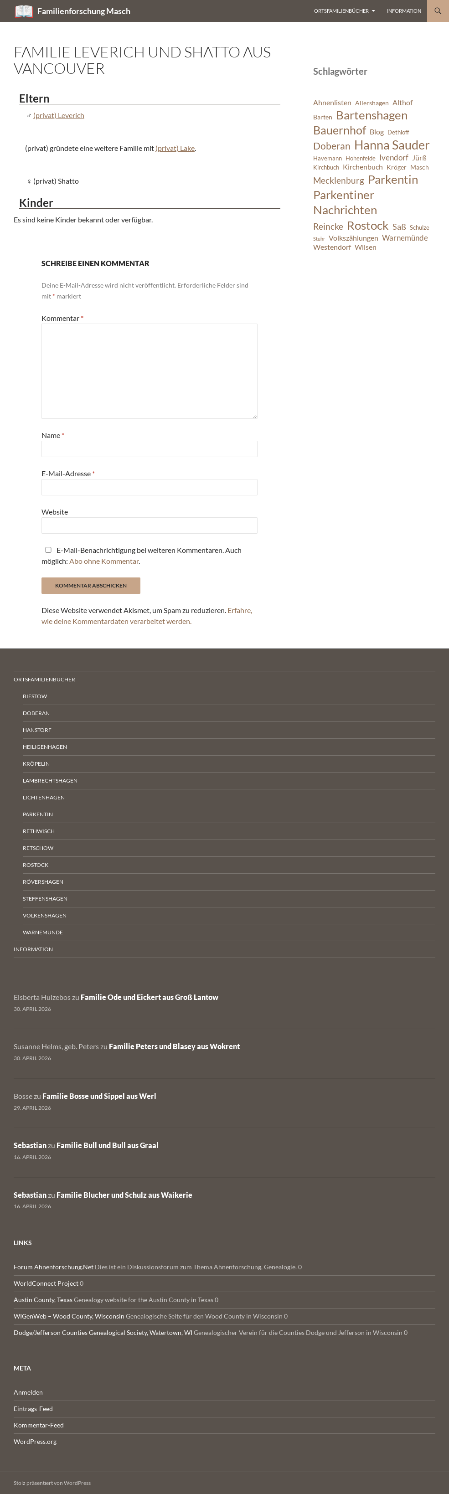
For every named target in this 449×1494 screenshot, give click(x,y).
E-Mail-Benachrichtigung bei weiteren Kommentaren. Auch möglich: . (141, 555)
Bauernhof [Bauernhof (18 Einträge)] (339, 130)
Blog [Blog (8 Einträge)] (377, 132)
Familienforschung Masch (83, 11)
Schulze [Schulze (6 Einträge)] (419, 227)
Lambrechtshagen (50, 780)
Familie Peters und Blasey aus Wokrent (174, 1046)
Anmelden (28, 1392)
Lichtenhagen (44, 797)
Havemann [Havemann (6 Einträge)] (327, 158)
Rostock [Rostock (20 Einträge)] (368, 225)
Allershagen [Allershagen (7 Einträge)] (372, 103)
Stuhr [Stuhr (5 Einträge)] (319, 239)
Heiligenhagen (45, 746)
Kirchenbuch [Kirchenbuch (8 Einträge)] (363, 167)
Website (54, 511)
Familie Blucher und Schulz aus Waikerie (124, 1194)
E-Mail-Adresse (68, 473)
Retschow (38, 848)
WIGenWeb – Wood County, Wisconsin (69, 1316)
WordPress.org (35, 1441)
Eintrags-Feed (33, 1408)
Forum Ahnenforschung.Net (53, 1267)
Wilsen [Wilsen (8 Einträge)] (366, 247)
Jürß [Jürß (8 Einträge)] (419, 158)
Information (404, 11)
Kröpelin (36, 763)
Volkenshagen (45, 915)
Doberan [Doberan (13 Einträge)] (332, 146)
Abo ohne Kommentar (104, 560)
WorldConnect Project (46, 1283)
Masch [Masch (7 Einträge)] (419, 167)
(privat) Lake (175, 148)
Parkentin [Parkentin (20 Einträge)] (393, 179)
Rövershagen (43, 881)
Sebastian (30, 1145)
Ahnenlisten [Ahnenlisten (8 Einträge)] (332, 102)
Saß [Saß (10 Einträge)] (399, 227)
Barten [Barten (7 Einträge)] (322, 117)
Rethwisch (39, 831)
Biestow (35, 696)
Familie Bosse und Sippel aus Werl (99, 1096)
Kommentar (62, 318)
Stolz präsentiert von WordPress (52, 1482)
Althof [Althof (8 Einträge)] (402, 102)
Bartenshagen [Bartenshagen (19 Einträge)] (372, 115)
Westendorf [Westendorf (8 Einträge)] (332, 247)
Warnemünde (43, 932)
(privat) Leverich (58, 115)
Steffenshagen (45, 898)
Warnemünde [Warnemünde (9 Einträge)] (405, 237)
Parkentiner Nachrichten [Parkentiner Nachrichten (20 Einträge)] (345, 202)
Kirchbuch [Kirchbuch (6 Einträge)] (326, 167)
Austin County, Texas (43, 1299)
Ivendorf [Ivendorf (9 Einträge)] (393, 157)
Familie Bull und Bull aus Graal (108, 1145)
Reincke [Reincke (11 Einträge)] (328, 226)
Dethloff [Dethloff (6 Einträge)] (398, 132)
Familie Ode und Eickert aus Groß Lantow (149, 997)
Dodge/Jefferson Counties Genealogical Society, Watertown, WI (103, 1332)
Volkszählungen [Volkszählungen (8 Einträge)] (353, 238)
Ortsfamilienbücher (341, 11)
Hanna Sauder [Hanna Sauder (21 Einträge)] (392, 145)
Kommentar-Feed (39, 1425)
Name (52, 435)
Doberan (36, 713)
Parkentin (38, 814)
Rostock (35, 864)
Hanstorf (37, 729)
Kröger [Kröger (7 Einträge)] (397, 167)
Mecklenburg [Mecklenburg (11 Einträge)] (338, 180)
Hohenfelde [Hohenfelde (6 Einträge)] (361, 158)
